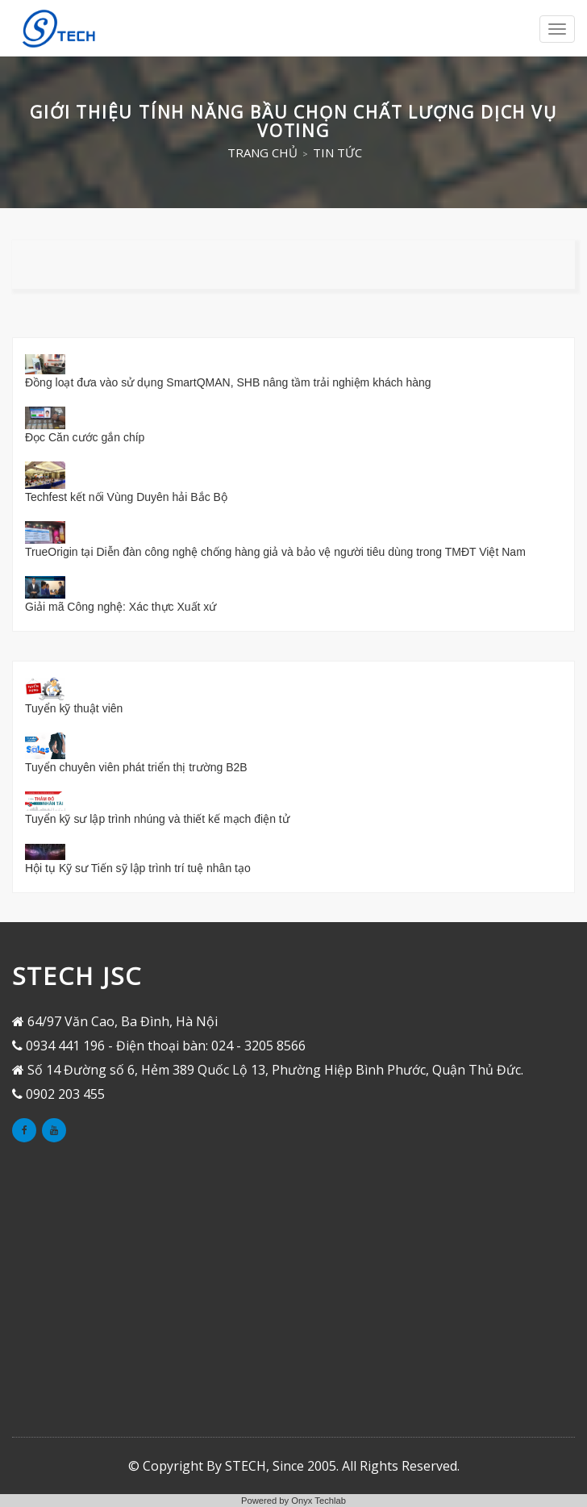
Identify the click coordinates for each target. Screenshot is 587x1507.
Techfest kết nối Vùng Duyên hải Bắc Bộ (126, 497)
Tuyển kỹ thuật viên (74, 708)
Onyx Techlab (318, 1500)
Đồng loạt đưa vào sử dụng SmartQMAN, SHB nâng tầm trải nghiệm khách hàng (228, 382)
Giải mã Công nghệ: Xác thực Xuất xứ (120, 606)
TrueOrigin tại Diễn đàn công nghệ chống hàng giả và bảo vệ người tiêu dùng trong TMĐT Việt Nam (275, 551)
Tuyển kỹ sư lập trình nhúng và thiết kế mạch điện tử (157, 818)
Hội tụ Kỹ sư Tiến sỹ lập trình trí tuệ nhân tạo (138, 868)
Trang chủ (262, 152)
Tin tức (337, 152)
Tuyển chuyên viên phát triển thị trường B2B (136, 767)
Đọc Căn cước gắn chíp (84, 437)
